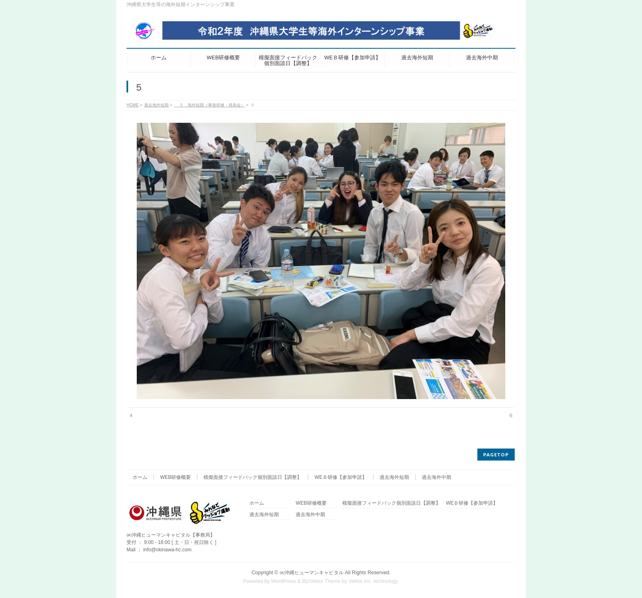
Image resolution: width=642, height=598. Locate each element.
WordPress (283, 581)
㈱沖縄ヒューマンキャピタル (312, 572)
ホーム (140, 477)
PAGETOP (496, 454)
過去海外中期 (436, 477)
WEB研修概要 (175, 477)
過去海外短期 (394, 477)
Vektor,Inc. (360, 581)
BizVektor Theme (321, 581)
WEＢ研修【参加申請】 (340, 477)
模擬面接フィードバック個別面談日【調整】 (252, 477)
